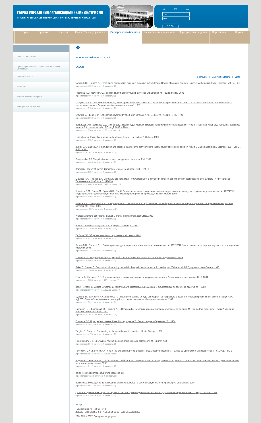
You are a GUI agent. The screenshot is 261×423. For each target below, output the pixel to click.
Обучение (63, 32)
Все (138, 411)
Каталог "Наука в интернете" (30, 96)
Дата (237, 77)
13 (112, 411)
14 (115, 411)
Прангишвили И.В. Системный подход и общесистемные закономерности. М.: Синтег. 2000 (121, 341)
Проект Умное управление (90, 32)
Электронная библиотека (125, 32)
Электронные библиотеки (28, 106)
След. (124, 411)
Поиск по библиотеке (26, 57)
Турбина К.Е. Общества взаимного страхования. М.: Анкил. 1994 (108, 235)
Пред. (88, 411)
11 (106, 411)
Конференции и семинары (159, 32)
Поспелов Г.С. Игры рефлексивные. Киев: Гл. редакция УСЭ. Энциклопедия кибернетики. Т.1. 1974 (126, 321)
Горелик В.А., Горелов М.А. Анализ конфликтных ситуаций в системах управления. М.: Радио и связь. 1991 (130, 93)
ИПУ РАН (80, 416)
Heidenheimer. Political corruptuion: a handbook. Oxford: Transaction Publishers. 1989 (117, 137)
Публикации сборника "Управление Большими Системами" (38, 67)
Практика (43, 32)
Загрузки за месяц (221, 77)
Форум (239, 32)
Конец (132, 411)
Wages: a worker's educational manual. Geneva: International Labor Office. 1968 (114, 216)
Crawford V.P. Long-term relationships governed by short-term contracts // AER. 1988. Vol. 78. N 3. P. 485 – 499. (130, 115)
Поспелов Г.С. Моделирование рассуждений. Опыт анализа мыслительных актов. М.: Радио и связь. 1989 (129, 257)
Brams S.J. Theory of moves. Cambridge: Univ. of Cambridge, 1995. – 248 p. (113, 169)
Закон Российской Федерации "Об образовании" (100, 373)
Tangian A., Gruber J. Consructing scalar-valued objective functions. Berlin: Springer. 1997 (119, 331)
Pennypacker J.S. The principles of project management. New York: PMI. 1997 (113, 159)
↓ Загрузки (202, 77)
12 (109, 411)
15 (118, 411)
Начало (79, 411)
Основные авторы (25, 76)
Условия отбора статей (93, 57)
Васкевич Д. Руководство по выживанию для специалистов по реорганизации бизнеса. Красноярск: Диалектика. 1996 (135, 382)
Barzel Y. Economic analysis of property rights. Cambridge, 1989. (107, 225)
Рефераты (21, 86)
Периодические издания (193, 32)
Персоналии (219, 32)
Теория (24, 32)
